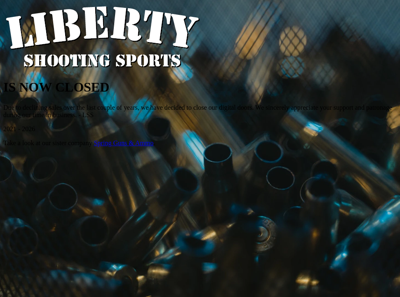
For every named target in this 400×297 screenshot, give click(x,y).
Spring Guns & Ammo (123, 142)
